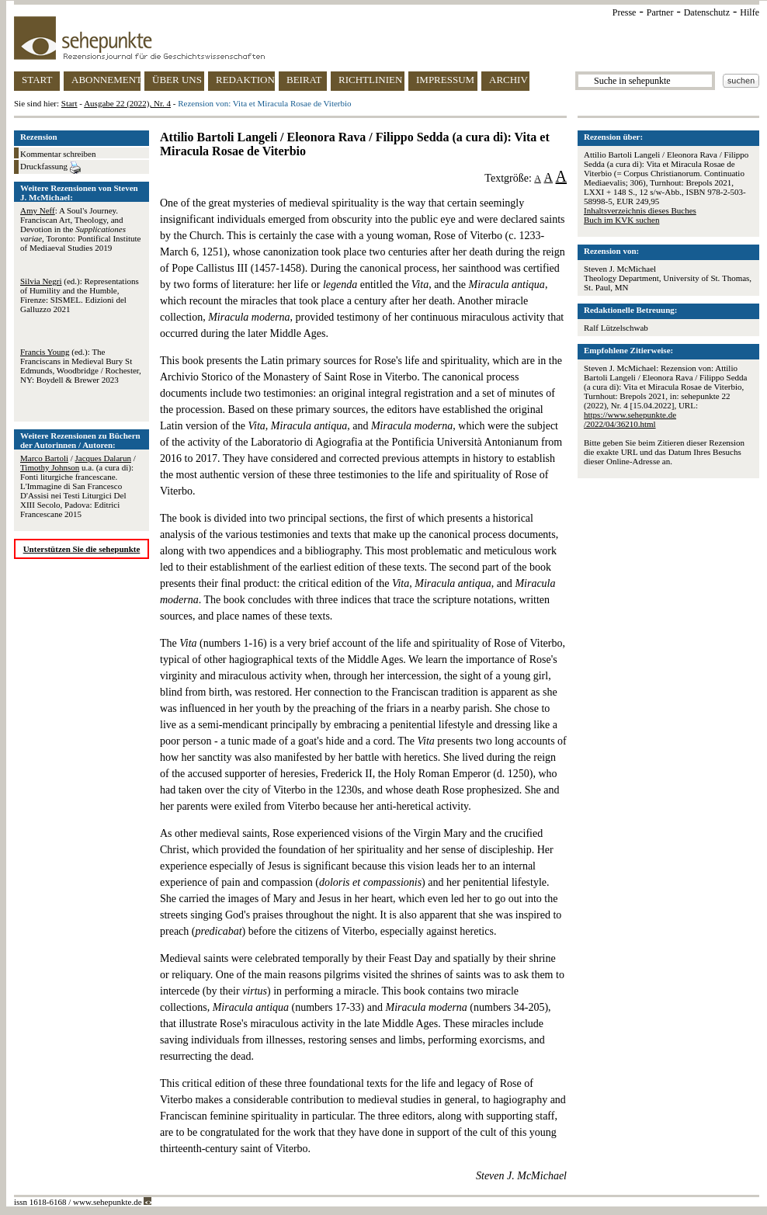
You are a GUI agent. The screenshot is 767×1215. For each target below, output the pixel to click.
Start (69, 103)
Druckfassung (50, 167)
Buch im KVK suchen (621, 219)
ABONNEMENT (106, 79)
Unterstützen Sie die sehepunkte (82, 549)
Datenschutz (707, 12)
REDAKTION (245, 79)
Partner (660, 12)
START (37, 79)
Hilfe (749, 12)
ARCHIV (508, 79)
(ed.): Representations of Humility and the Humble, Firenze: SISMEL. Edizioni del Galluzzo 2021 (79, 295)
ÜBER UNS (177, 79)
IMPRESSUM (445, 79)
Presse (625, 12)
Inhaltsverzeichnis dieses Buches (640, 210)
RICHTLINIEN (370, 79)
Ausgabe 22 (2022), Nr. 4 (127, 103)
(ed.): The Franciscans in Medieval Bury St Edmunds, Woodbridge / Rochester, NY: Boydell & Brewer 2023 (80, 365)
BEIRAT (304, 79)
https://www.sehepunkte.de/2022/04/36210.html (630, 419)
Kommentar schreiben (57, 153)
